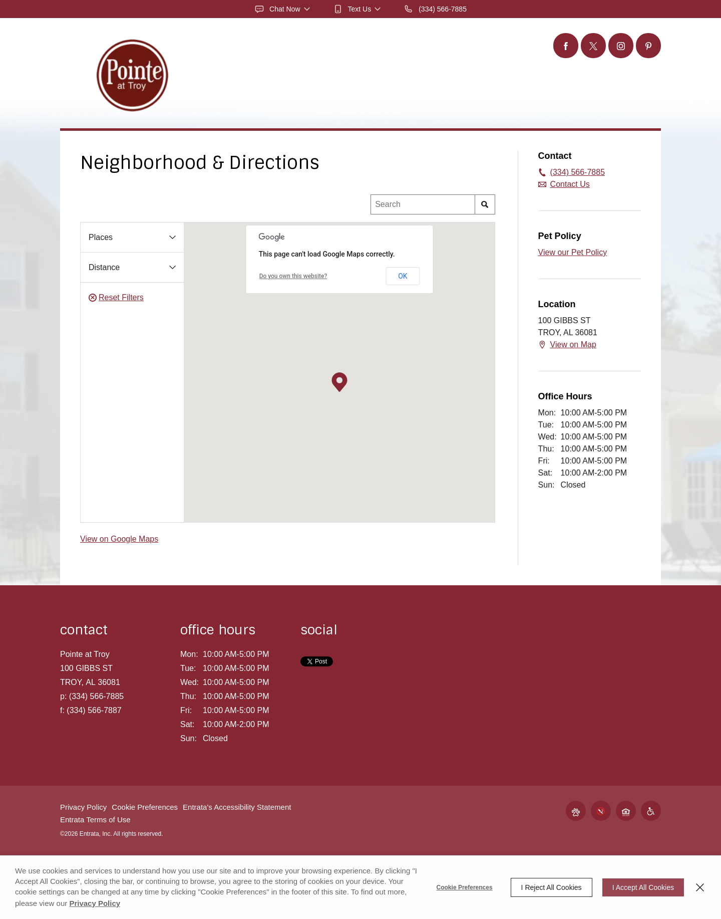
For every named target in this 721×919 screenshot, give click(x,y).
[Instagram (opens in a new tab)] (620, 45)
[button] (283, 9)
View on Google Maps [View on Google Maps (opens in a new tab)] (119, 539)
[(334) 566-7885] (435, 9)
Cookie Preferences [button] (145, 807)
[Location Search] (423, 204)
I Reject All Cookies (551, 887)
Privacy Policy (83, 807)
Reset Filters (116, 298)
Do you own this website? (293, 276)
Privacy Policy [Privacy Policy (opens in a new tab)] (94, 903)
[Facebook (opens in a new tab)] (565, 45)
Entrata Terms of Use (95, 819)
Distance (104, 267)
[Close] (700, 887)
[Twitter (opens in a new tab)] (593, 45)
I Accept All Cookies (643, 887)
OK (402, 276)
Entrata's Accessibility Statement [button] (237, 807)
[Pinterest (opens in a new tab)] (648, 45)
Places (101, 237)
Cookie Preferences (465, 887)
